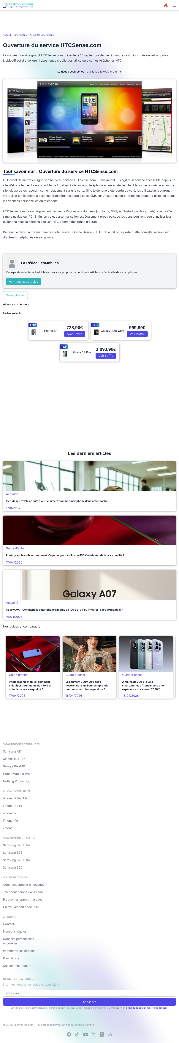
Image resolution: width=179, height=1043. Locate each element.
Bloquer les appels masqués (22, 899)
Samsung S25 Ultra (16, 860)
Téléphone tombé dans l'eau (23, 892)
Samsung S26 (12, 852)
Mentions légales (14, 931)
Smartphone (20, 34)
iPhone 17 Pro (12, 806)
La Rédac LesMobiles (70, 71)
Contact (8, 924)
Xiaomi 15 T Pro (14, 759)
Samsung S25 (12, 867)
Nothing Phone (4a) (16, 781)
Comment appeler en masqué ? (25, 884)
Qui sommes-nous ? (17, 965)
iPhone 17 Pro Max (16, 798)
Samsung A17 (12, 751)
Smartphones (15, 295)
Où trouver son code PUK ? (22, 907)
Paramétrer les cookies (19, 951)
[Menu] (174, 5)
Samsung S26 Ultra (16, 845)
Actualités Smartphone (42, 34)
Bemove (89, 1024)
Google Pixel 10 (14, 766)
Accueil (7, 34)
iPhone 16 (10, 828)
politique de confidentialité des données (146, 1007)
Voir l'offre (74, 334)
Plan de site (11, 958)
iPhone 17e (10, 820)
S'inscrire (89, 1002)
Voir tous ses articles (23, 281)
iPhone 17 (9, 813)
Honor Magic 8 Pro (16, 774)
